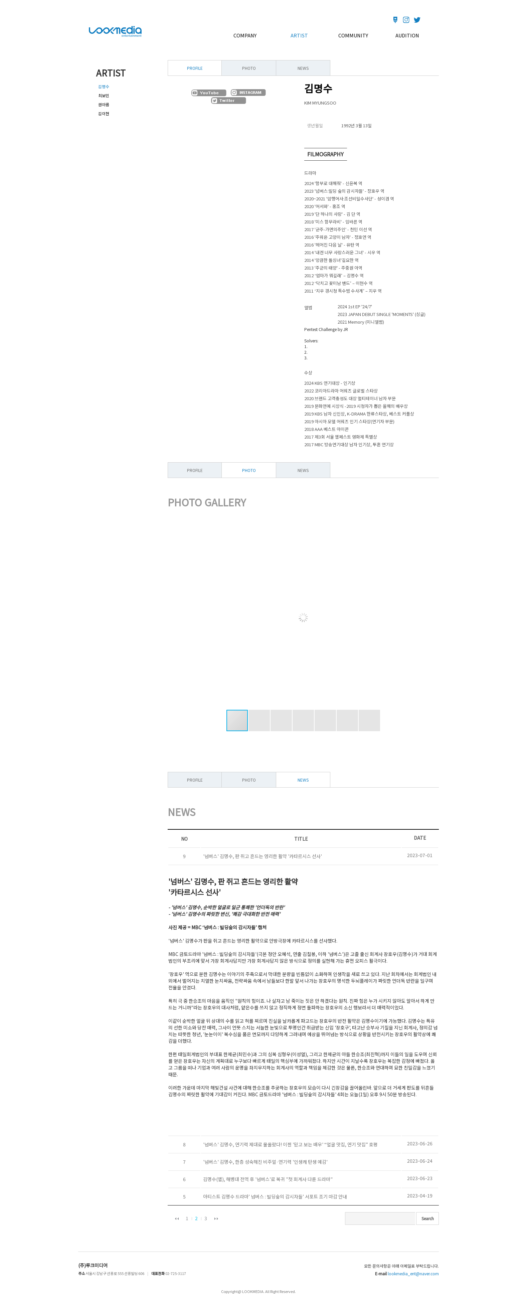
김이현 (103, 113)
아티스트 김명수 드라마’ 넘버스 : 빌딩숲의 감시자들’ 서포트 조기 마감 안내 (274, 1196)
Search (427, 1218)
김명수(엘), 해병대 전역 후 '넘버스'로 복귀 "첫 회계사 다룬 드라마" (267, 1179)
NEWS (303, 68)
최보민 (103, 95)
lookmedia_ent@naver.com (413, 1273)
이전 (176, 1218)
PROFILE (195, 470)
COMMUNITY (353, 35)
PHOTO (249, 68)
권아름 (103, 104)
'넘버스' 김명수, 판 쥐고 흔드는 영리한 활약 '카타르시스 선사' (261, 856)
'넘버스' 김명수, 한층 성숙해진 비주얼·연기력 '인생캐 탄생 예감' (264, 1161)
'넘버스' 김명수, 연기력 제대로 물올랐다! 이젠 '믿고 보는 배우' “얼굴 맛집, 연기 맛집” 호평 (289, 1144)
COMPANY (244, 35)
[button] (419, 617)
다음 (216, 1218)
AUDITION (407, 35)
